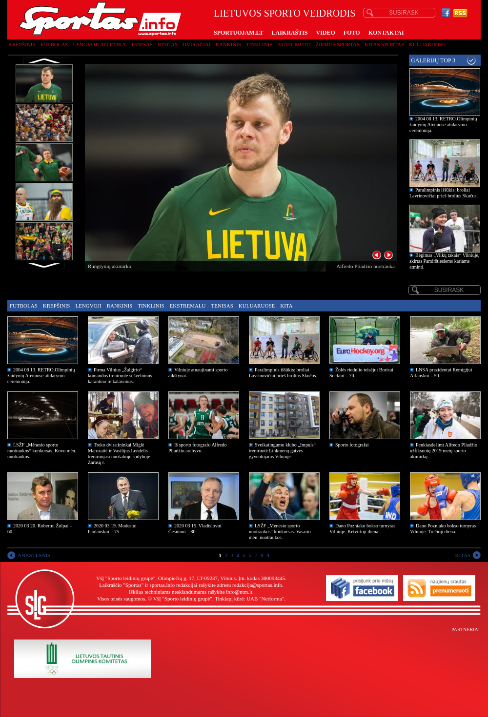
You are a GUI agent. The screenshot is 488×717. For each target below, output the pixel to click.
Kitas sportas (384, 44)
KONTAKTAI (386, 32)
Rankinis (229, 44)
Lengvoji (88, 306)
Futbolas (54, 44)
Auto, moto (294, 44)
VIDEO (325, 32)
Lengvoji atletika (99, 44)
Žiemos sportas (338, 44)
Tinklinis (259, 44)
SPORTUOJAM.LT (238, 32)
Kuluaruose (427, 44)
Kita (286, 306)
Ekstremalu (188, 306)
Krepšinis (22, 44)
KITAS (462, 555)
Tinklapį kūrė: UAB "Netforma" (249, 598)
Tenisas (142, 44)
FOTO (352, 32)
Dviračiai (196, 44)
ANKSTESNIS (34, 555)
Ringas (168, 44)
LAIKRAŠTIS (289, 32)
